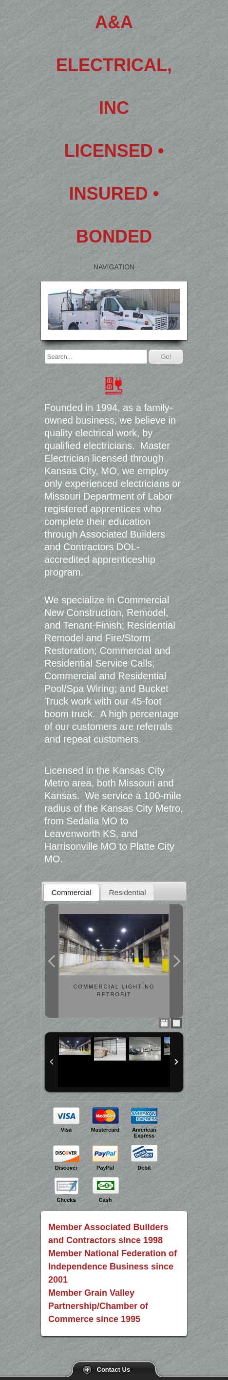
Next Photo (176, 961)
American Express (144, 1132)
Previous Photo (51, 961)
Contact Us (114, 1369)
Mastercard (105, 1130)
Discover (66, 1168)
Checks (66, 1200)
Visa (66, 1130)
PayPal (105, 1168)
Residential (127, 892)
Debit (144, 1168)
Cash (105, 1200)
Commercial (71, 892)
